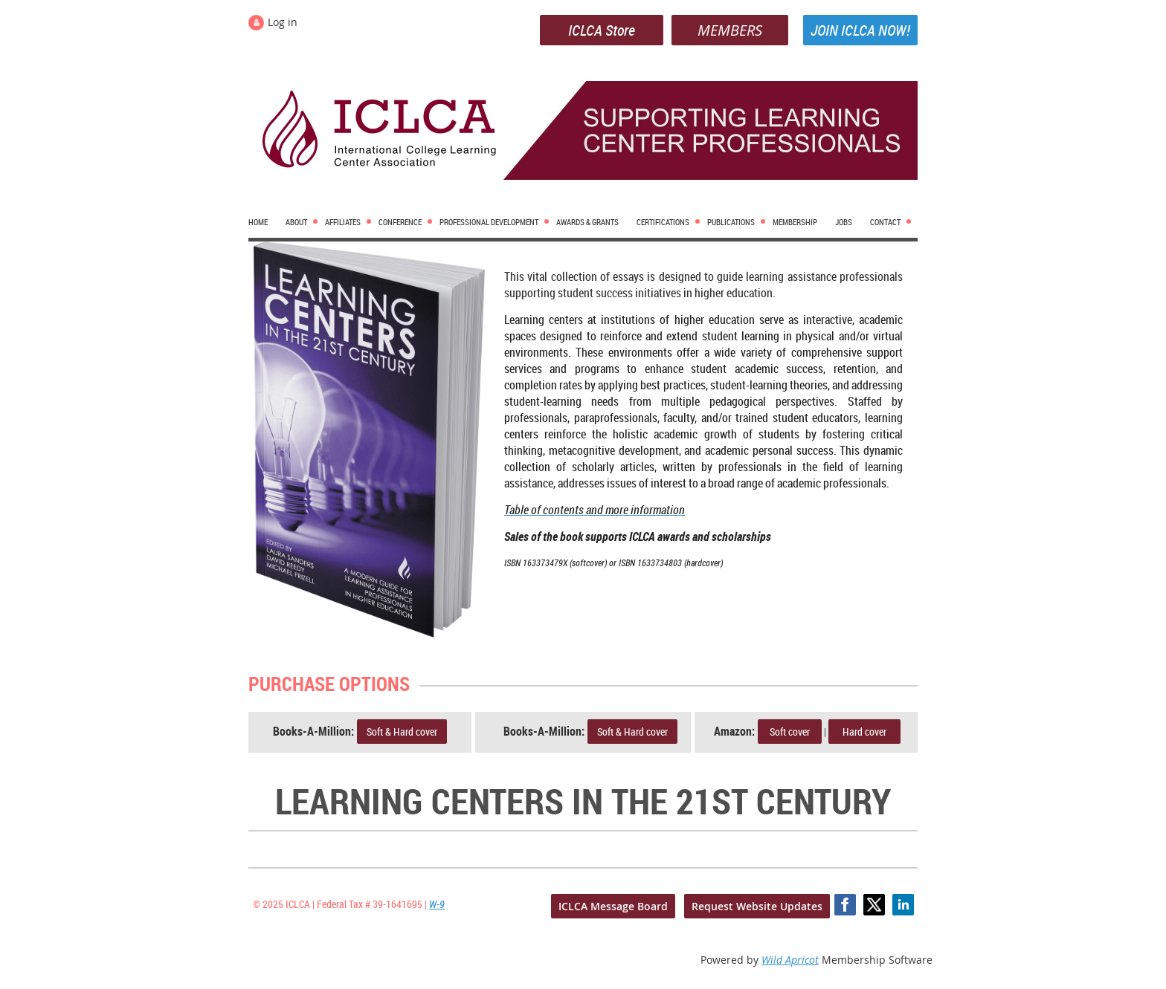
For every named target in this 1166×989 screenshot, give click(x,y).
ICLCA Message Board (613, 906)
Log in (282, 22)
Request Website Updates (757, 906)
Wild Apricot (790, 960)
